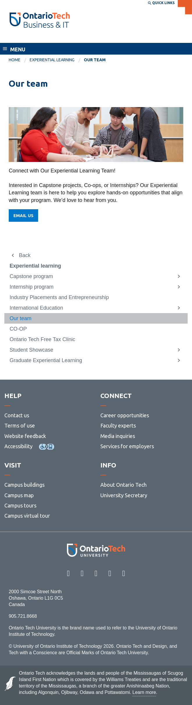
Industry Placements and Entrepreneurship (59, 297)
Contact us (16, 415)
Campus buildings (24, 485)
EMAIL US (23, 215)
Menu (17, 49)
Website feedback (25, 436)
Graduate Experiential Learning (46, 360)
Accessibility (18, 446)
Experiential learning (52, 59)
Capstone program (31, 276)
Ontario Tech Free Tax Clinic (42, 339)
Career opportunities (124, 415)
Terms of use (19, 425)
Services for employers (127, 446)
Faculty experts (118, 425)
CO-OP (18, 329)
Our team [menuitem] (95, 59)
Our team (20, 318)
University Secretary (123, 495)
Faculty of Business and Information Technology (74, 37)
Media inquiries (117, 436)
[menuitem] (19, 60)
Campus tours (20, 505)
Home (14, 59)
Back (25, 255)
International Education (36, 308)
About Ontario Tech (123, 485)
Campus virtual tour (27, 516)
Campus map (19, 495)
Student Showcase (31, 350)
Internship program (32, 287)
